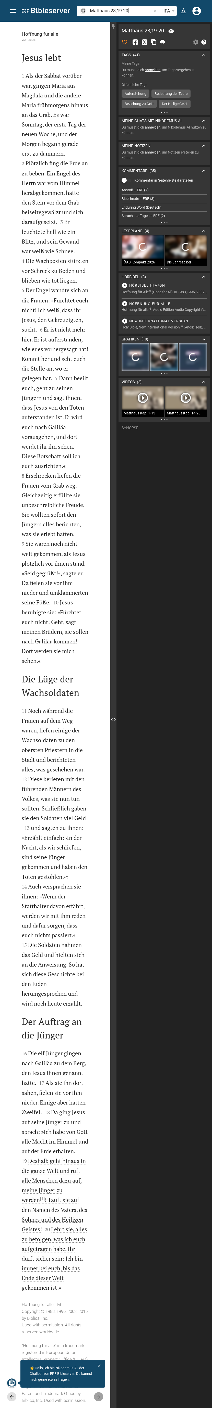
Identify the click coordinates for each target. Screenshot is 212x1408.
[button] (13, 11)
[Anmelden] (197, 11)
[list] (164, 203)
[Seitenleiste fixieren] (113, 26)
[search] (121, 10)
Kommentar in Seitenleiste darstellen (163, 180)
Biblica (31, 40)
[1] (42, 1198)
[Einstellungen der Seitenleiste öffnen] (196, 42)
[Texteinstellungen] (183, 11)
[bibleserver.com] (46, 11)
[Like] (125, 42)
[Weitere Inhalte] (164, 112)
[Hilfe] (204, 42)
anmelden (152, 70)
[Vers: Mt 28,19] (171, 31)
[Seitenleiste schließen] (113, 719)
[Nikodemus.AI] (11, 1383)
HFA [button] (168, 11)
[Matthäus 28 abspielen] (164, 285)
